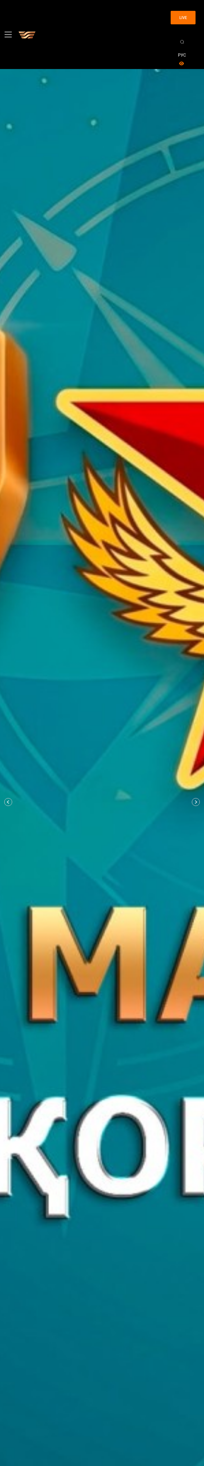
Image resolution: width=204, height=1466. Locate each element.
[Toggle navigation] (8, 35)
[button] (8, 802)
